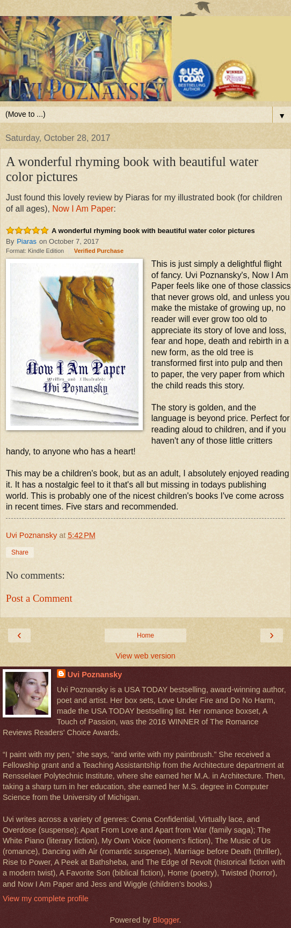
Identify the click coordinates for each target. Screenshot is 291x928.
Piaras (27, 241)
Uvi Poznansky (95, 674)
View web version (145, 656)
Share (19, 552)
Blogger (166, 920)
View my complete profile (46, 898)
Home (145, 635)
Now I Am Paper (82, 208)
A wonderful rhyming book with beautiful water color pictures (153, 231)
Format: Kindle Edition (35, 251)
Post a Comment (39, 598)
